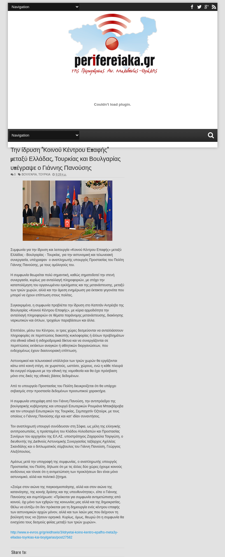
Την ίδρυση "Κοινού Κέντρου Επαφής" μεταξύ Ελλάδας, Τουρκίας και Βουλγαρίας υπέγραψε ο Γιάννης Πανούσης (66, 158)
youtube (206, 7)
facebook (192, 7)
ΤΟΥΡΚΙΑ (44, 174)
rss (213, 7)
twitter (199, 7)
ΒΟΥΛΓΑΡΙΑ (29, 174)
